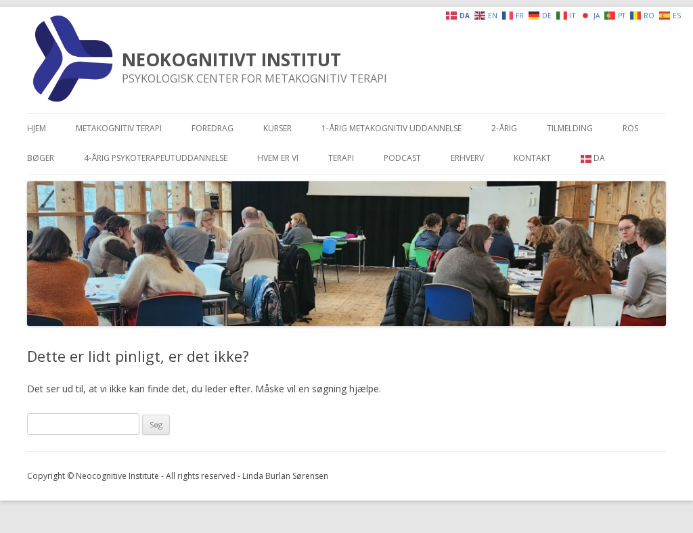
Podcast (402, 158)
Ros (630, 128)
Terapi (341, 158)
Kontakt (532, 158)
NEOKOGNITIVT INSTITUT (231, 59)
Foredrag (212, 128)
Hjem (36, 128)
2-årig (504, 128)
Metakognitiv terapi (119, 128)
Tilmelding (570, 128)
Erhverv (467, 158)
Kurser (277, 128)
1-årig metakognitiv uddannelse (391, 128)
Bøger (40, 158)
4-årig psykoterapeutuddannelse (155, 158)
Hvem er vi (277, 158)
